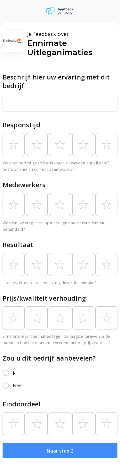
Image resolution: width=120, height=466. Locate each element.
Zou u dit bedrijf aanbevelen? (49, 358)
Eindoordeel (22, 404)
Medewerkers (24, 184)
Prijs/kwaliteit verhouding (44, 298)
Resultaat (18, 244)
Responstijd (21, 125)
